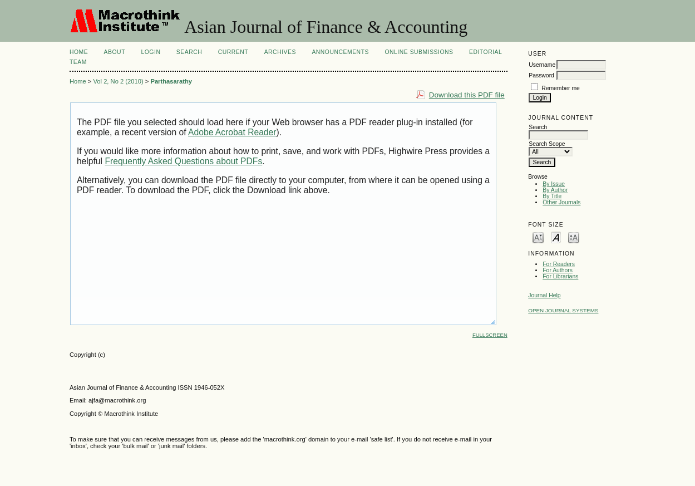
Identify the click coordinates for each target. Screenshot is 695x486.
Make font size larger (573, 236)
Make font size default (555, 236)
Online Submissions (419, 52)
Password (541, 75)
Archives (280, 52)
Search (189, 52)
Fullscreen (489, 335)
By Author (555, 190)
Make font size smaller (538, 236)
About (114, 52)
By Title (552, 196)
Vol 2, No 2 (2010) (118, 81)
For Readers (559, 264)
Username (542, 65)
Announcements (340, 52)
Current (233, 52)
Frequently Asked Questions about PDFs (183, 161)
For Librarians (560, 276)
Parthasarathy (171, 81)
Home (79, 52)
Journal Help (544, 295)
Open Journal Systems (563, 310)
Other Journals (561, 202)
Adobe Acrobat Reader (232, 132)
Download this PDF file (467, 95)
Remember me (560, 88)
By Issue (554, 184)
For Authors (558, 270)
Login (150, 52)
